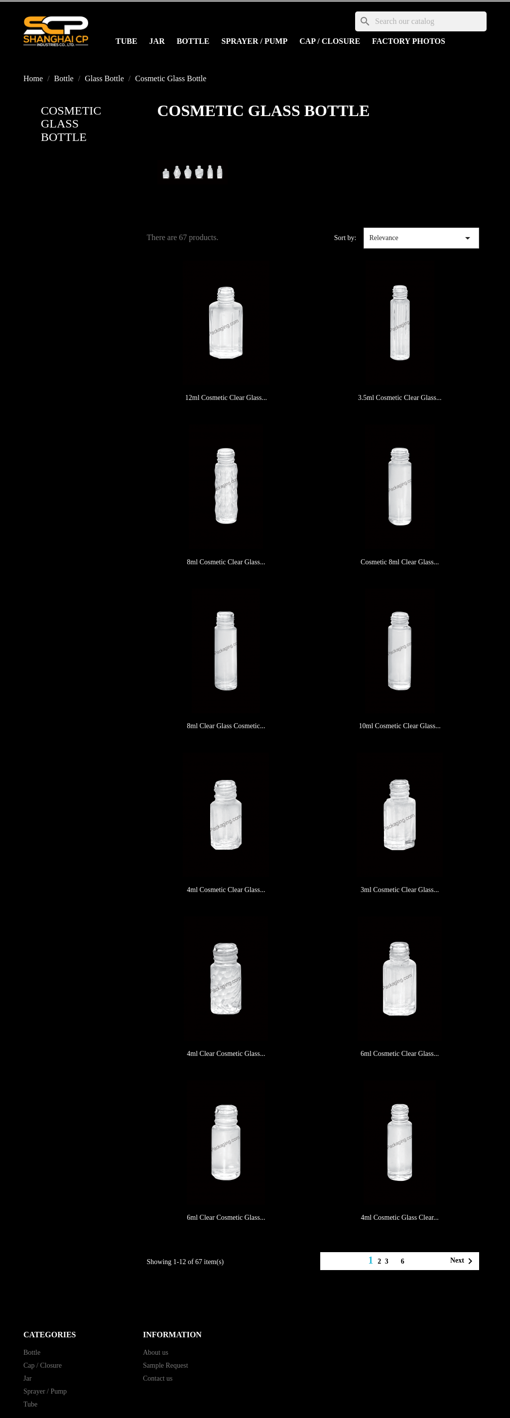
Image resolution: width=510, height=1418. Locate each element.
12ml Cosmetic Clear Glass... (226, 397)
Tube (126, 41)
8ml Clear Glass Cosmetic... (226, 726)
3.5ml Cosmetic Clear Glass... (400, 397)
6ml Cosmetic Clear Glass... (400, 1053)
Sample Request (165, 1365)
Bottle (193, 41)
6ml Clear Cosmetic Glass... (226, 1217)
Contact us (158, 1378)
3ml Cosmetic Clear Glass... (400, 890)
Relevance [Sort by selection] (421, 238)
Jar (157, 41)
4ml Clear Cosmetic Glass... (226, 1053)
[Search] (421, 21)
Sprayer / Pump (255, 41)
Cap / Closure (329, 41)
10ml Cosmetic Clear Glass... (400, 726)
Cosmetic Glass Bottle (71, 123)
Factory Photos (408, 41)
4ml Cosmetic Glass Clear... (399, 1217)
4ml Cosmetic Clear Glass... (226, 890)
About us (155, 1352)
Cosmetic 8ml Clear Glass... (400, 562)
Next (463, 1261)
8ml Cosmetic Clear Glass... (226, 562)
